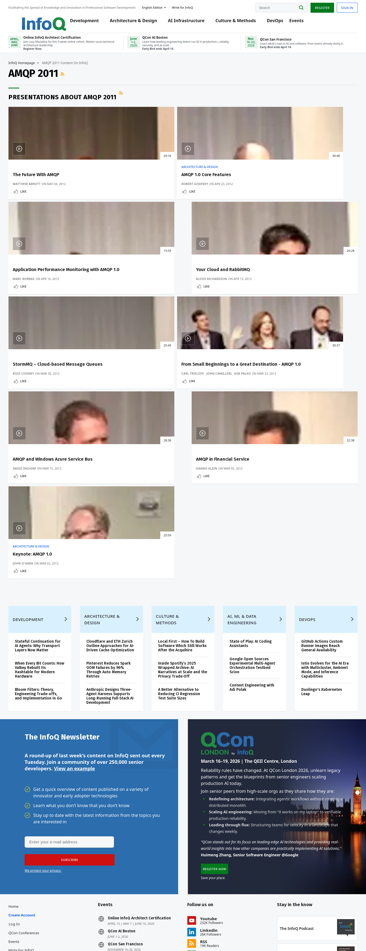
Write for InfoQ (29, 829)
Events (296, 22)
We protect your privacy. (43, 745)
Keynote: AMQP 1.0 (40, 402)
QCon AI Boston (125, 811)
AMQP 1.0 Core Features (131, 181)
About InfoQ (26, 847)
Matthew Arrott (34, 196)
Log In (22, 803)
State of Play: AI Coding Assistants (249, 507)
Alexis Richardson (293, 196)
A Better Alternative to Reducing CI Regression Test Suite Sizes (181, 558)
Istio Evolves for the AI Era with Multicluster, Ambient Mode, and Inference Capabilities (316, 534)
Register (314, 6)
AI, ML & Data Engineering (240, 484)
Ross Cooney (31, 311)
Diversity (23, 890)
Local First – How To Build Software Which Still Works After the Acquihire (183, 510)
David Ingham (202, 311)
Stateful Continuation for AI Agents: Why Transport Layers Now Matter (45, 510)
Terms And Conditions (287, 935)
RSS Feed (71, 80)
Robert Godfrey (119, 196)
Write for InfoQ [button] (190, 6)
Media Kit (24, 864)
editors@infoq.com (106, 931)
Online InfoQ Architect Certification (143, 798)
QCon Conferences (31, 812)
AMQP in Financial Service (304, 287)
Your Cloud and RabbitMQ (304, 181)
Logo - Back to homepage (38, 19)
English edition (160, 6)
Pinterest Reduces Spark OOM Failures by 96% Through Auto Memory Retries (113, 538)
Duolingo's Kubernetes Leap (316, 556)
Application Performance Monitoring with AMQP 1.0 (217, 183)
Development (83, 22)
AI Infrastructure (185, 22)
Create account (29, 794)
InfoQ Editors (27, 838)
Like (31, 203)
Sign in (339, 6)
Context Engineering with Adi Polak (250, 551)
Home (21, 786)
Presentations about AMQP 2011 (70, 103)
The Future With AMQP (44, 181)
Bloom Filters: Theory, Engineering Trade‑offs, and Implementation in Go (44, 560)
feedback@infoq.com (33, 931)
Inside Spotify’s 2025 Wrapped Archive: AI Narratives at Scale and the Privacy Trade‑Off (181, 534)
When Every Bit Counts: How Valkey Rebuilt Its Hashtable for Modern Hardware (43, 534)
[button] (67, 734)
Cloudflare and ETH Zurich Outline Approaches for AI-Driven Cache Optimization (114, 512)
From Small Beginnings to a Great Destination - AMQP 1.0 (136, 290)
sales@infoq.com (67, 931)
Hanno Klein (288, 311)
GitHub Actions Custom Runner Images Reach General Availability (317, 510)
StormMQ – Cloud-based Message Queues (47, 290)
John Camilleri (143, 302)
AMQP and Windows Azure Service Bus (218, 290)
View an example (74, 642)
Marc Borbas (202, 196)
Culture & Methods (235, 22)
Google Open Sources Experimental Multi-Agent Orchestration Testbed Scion (250, 530)
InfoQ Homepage (29, 69)
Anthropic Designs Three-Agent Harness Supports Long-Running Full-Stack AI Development (114, 564)
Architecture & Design (132, 22)
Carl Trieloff (117, 302)
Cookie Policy (317, 935)
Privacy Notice (256, 935)
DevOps (274, 22)
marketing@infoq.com (147, 931)
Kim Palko (114, 306)
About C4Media (29, 855)
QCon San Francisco (129, 824)
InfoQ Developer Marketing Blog (30, 877)
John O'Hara (31, 412)
